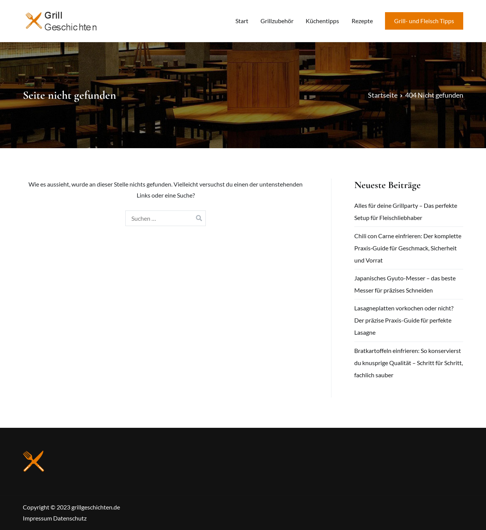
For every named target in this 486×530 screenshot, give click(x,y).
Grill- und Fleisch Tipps (424, 20)
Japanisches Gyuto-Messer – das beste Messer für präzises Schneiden (405, 284)
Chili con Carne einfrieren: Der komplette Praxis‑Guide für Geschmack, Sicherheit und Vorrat (407, 248)
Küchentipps (322, 20)
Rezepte (362, 20)
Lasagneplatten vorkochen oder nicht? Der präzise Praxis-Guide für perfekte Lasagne (403, 320)
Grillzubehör (276, 20)
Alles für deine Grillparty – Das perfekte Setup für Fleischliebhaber (405, 211)
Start (241, 20)
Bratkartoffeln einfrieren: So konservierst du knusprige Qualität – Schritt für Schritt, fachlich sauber (408, 362)
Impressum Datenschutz (55, 518)
